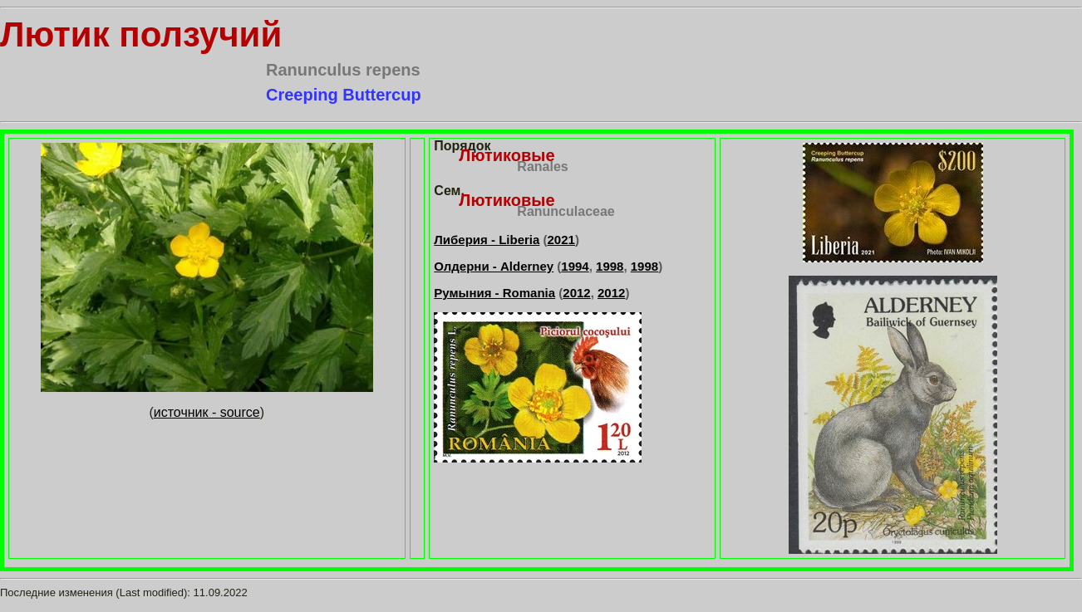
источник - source (207, 412)
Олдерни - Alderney (493, 266)
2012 (576, 293)
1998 (609, 266)
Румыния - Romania (494, 293)
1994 (574, 266)
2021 (561, 240)
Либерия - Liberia (486, 240)
